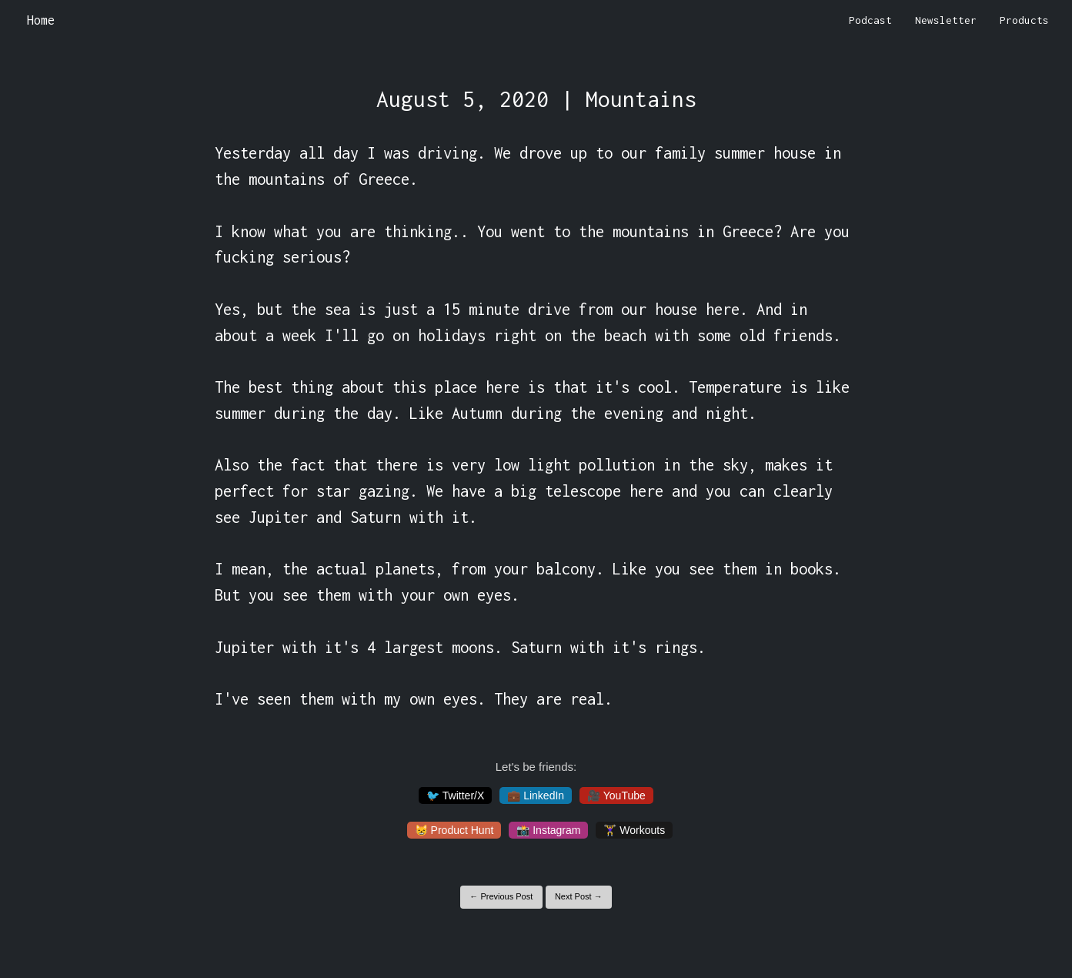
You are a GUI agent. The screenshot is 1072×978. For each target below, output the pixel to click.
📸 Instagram (548, 830)
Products (1024, 20)
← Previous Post (501, 896)
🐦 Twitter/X (455, 795)
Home (41, 20)
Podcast (870, 20)
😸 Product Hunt (454, 830)
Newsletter (946, 20)
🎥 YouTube (616, 795)
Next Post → (579, 896)
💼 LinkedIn (535, 795)
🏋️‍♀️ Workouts (634, 830)
